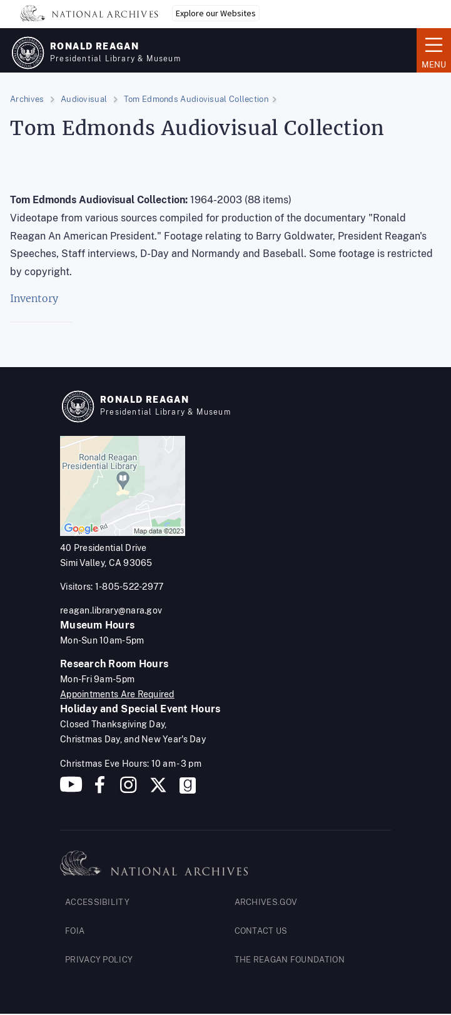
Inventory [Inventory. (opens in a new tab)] (34, 299)
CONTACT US (261, 931)
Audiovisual (84, 99)
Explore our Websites (216, 13)
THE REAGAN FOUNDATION (290, 959)
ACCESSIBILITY (97, 902)
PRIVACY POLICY (99, 959)
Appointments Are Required (117, 694)
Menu (434, 49)
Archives (27, 99)
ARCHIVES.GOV (266, 902)
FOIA (74, 931)
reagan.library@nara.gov (111, 610)
